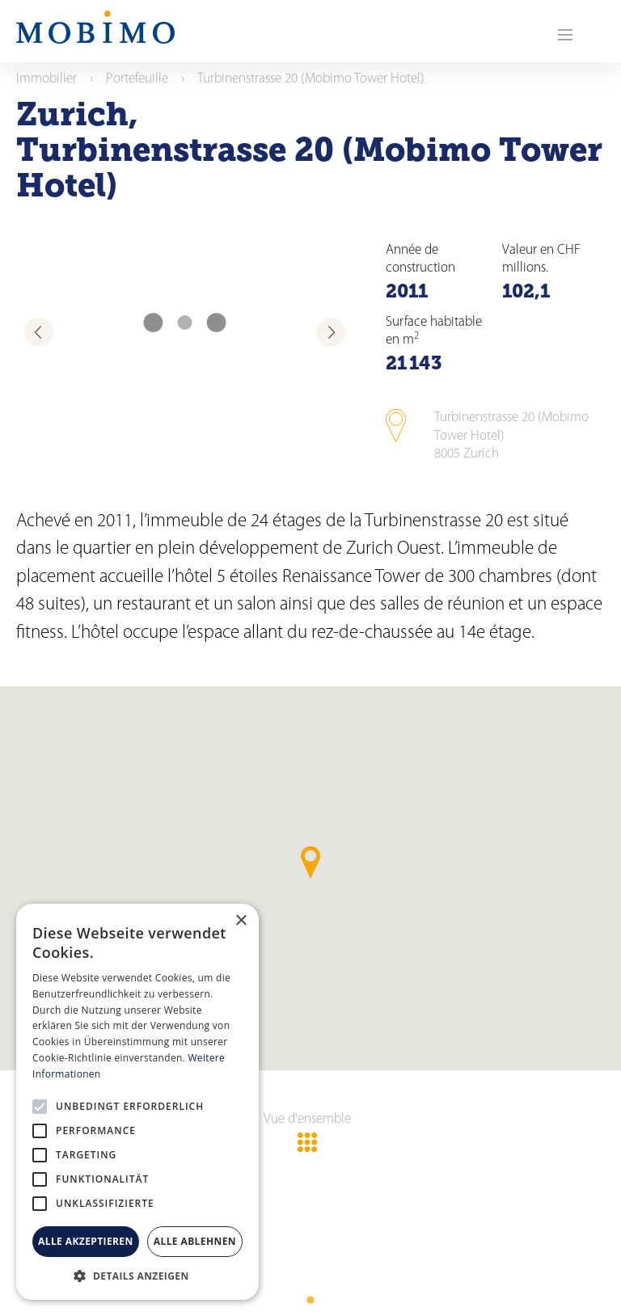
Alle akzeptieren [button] (85, 1241)
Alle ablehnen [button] (195, 1241)
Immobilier (46, 79)
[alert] (137, 1102)
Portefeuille (137, 79)
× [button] (240, 921)
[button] (137, 1275)
